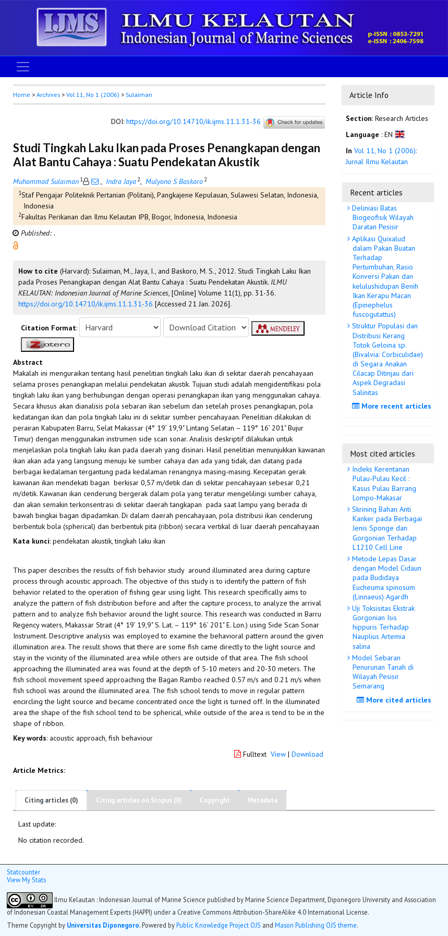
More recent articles (393, 406)
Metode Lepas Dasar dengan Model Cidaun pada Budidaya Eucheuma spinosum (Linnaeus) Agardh (385, 577)
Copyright (215, 800)
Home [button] (21, 94)
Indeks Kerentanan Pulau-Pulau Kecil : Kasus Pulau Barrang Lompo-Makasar (383, 483)
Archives (48, 94)
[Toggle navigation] (23, 66)
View (278, 754)
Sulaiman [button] (139, 94)
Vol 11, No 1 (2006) (92, 94)
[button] (15, 245)
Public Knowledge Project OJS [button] (218, 925)
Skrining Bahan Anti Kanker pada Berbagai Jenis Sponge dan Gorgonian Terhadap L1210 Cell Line (386, 528)
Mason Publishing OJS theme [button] (316, 925)
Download (307, 754)
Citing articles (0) (51, 800)
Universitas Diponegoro (103, 925)
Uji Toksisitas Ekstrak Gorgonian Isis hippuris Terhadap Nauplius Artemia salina (382, 627)
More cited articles (395, 700)
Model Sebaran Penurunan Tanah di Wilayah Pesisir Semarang (382, 672)
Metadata (262, 800)
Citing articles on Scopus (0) (139, 800)
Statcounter (23, 872)
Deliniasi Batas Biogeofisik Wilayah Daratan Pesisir (382, 217)
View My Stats (26, 880)
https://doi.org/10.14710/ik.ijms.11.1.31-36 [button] (85, 304)
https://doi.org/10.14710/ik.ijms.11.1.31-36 (193, 122)
